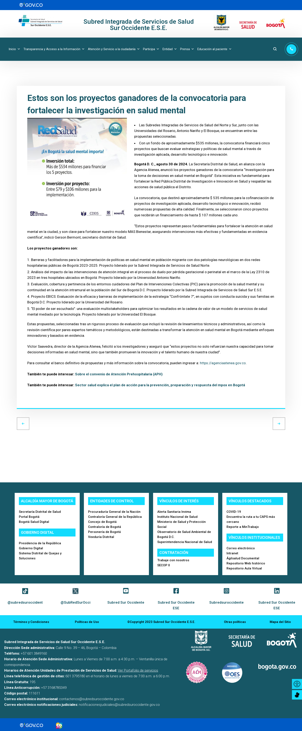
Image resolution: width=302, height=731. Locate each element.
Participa (151, 49)
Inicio (14, 49)
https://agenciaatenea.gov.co (223, 363)
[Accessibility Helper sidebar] (297, 684)
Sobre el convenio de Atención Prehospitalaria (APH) (119, 374)
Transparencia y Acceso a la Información (54, 49)
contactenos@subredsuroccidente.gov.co (91, 699)
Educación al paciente (214, 49)
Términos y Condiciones (31, 622)
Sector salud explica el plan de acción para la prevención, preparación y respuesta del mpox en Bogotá (160, 385)
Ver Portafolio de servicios (138, 670)
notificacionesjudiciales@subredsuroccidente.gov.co (119, 704)
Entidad (170, 49)
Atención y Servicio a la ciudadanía (114, 49)
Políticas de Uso (87, 622)
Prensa (187, 49)
